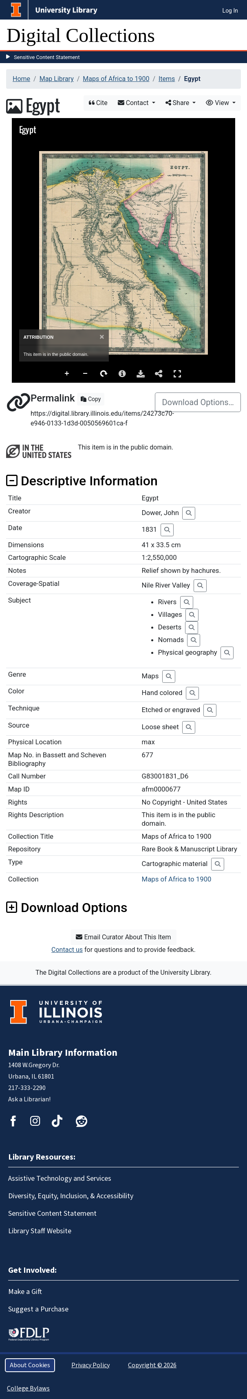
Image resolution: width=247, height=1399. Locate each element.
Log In (230, 10)
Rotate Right (104, 374)
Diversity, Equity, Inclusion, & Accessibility (70, 1196)
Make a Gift (25, 1292)
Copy (91, 399)
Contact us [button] (67, 950)
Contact (134, 103)
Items (167, 79)
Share (178, 103)
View (218, 103)
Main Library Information (62, 1053)
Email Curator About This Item (123, 937)
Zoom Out (85, 374)
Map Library (57, 79)
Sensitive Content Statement (47, 57)
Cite (98, 103)
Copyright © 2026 (152, 1365)
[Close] (102, 337)
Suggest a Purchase (38, 1309)
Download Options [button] (66, 907)
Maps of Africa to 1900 (116, 79)
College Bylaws (28, 1388)
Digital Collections (81, 35)
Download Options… (198, 402)
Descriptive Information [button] (82, 481)
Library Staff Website (39, 1231)
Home (21, 79)
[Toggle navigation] (235, 35)
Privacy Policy (90, 1365)
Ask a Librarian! (29, 1099)
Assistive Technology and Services (59, 1178)
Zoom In (67, 374)
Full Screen (177, 373)
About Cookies (30, 1365)
